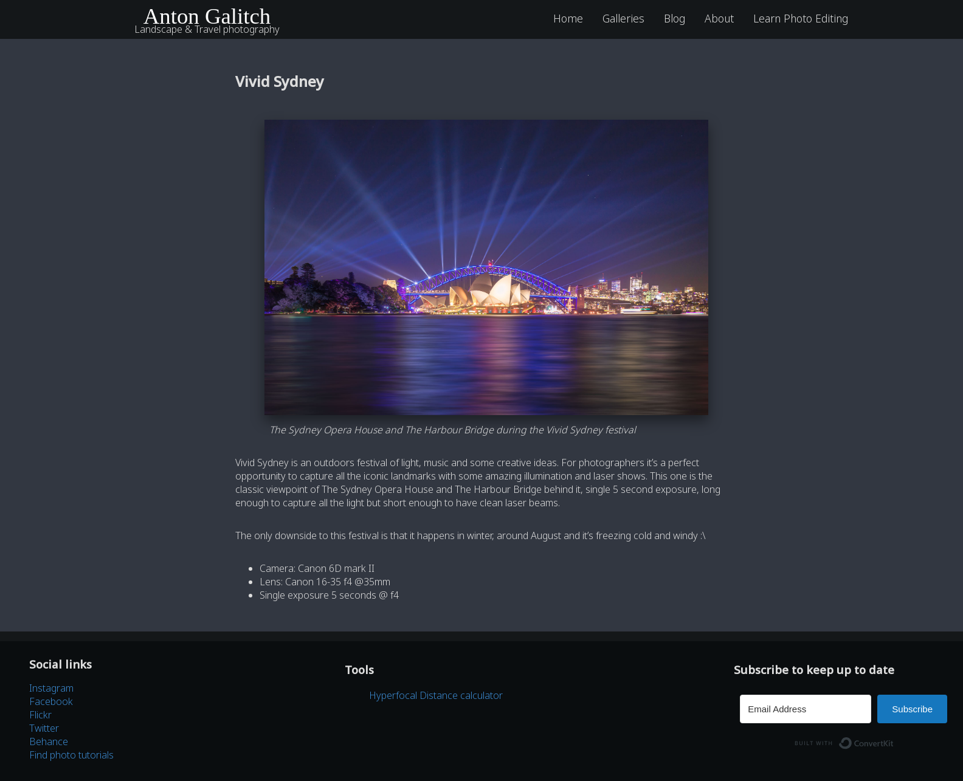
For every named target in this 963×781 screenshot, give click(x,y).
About (719, 18)
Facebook (51, 701)
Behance (48, 741)
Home (568, 18)
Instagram (51, 688)
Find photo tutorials (71, 755)
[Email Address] (805, 709)
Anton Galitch (207, 16)
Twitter (44, 728)
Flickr (40, 714)
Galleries (623, 18)
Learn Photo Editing (800, 18)
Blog (674, 18)
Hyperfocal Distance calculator (436, 695)
